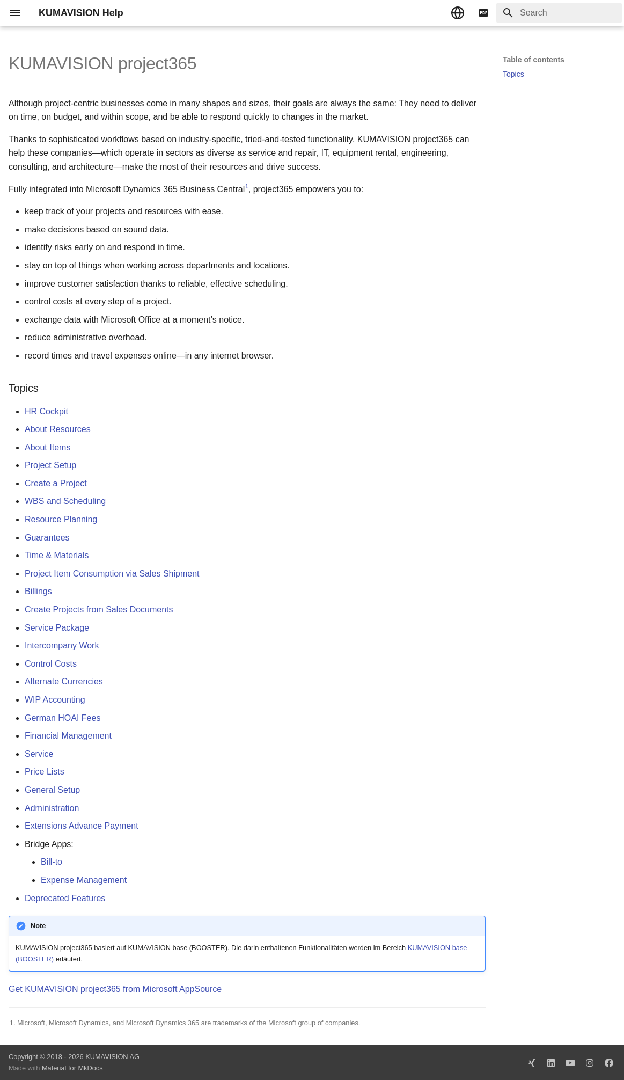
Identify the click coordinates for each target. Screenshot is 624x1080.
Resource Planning (61, 519)
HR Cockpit (46, 411)
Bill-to (51, 861)
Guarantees (47, 537)
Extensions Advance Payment (81, 825)
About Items (47, 447)
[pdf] (483, 13)
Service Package (57, 627)
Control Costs (51, 663)
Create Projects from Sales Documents (99, 609)
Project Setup (50, 465)
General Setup (52, 789)
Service (39, 753)
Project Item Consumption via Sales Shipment (112, 573)
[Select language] (457, 13)
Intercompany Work (62, 645)
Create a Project (56, 483)
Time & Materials (57, 555)
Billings (38, 591)
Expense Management (84, 880)
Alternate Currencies (64, 681)
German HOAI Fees (62, 718)
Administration (52, 808)
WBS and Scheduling (65, 501)
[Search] (559, 13)
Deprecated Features (65, 898)
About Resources (58, 429)
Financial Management (68, 735)
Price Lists (44, 771)
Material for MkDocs (72, 1068)
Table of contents (533, 59)
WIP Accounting (55, 699)
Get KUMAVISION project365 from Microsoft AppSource (115, 989)
